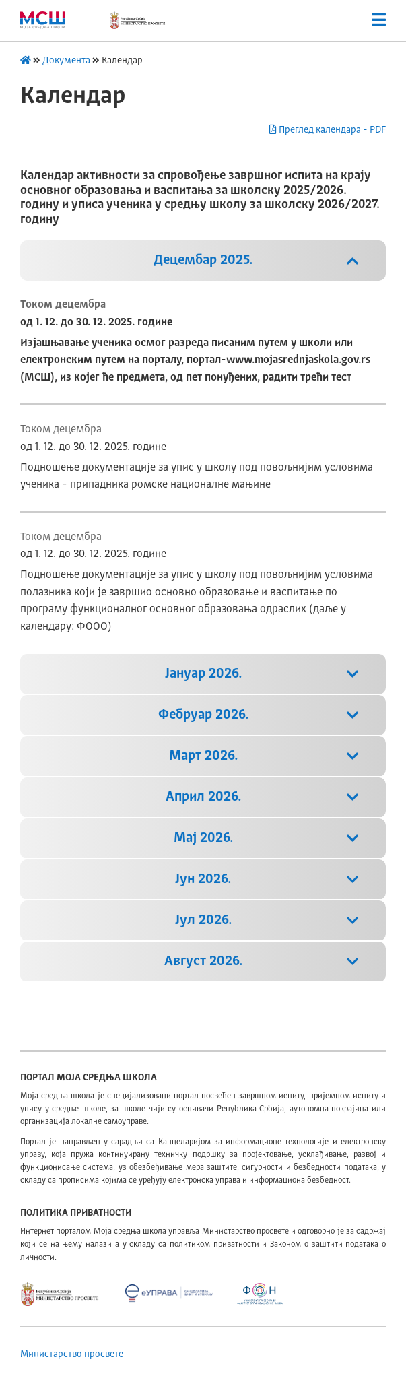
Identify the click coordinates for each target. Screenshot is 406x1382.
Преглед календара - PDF (327, 130)
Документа (66, 60)
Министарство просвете (71, 1354)
